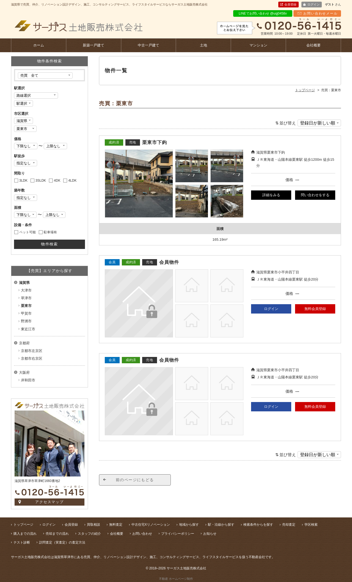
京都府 (24, 343)
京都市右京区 (31, 358)
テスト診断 (21, 542)
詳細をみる (271, 195)
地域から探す (189, 524)
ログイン (313, 4)
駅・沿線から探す (221, 524)
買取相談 (93, 524)
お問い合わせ (142, 534)
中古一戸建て (148, 45)
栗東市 (26, 306)
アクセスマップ (49, 502)
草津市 (26, 298)
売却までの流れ (57, 534)
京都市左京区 (31, 351)
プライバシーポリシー (177, 534)
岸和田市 (28, 380)
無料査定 (115, 524)
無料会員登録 (315, 309)
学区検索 (311, 524)
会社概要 (313, 45)
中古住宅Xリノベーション (150, 524)
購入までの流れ (25, 534)
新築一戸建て (93, 45)
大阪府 (24, 372)
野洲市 (26, 321)
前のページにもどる (135, 480)
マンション (258, 45)
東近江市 (28, 329)
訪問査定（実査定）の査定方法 (62, 542)
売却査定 (288, 524)
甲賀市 (26, 313)
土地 (203, 45)
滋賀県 (24, 283)
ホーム (38, 45)
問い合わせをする (315, 195)
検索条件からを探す (258, 524)
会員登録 (290, 4)
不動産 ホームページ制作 (176, 578)
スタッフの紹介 (89, 534)
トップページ (23, 524)
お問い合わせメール (320, 13)
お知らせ (209, 534)
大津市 (26, 290)
